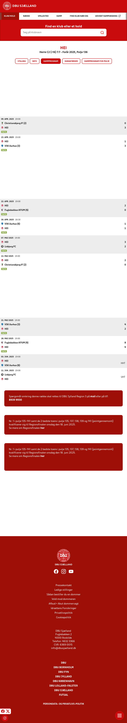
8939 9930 (15, 400)
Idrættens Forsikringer (63, 608)
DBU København (63, 681)
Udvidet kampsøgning (108, 16)
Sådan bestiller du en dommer (64, 594)
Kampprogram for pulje (96, 61)
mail (92, 396)
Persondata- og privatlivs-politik (63, 704)
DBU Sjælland (63, 690)
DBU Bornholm (64, 667)
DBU (63, 663)
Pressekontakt (64, 585)
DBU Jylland (63, 676)
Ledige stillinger (63, 590)
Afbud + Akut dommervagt (63, 603)
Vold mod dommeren (63, 599)
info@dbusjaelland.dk (63, 648)
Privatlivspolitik (63, 613)
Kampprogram (50, 61)
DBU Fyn (63, 672)
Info (34, 61)
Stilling (22, 61)
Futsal (63, 695)
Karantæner (71, 61)
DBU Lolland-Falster (63, 686)
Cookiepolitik (63, 617)
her (42, 428)
